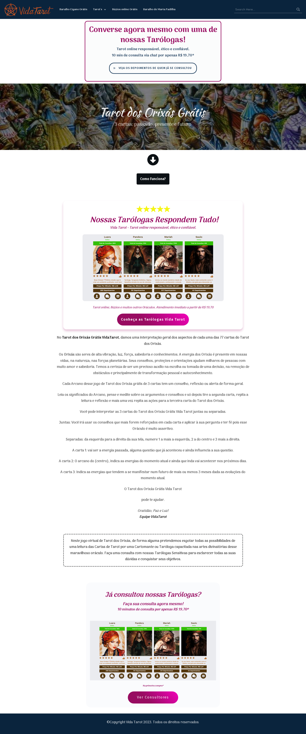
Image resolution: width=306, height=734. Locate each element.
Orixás (69, 355)
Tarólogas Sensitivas (171, 553)
